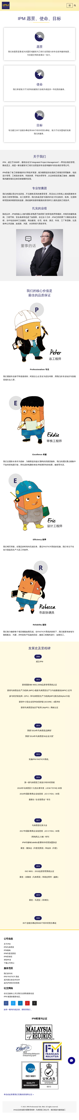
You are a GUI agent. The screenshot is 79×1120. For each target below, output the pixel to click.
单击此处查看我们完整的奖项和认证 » (19, 1095)
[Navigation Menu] (70, 5)
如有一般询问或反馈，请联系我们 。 (18, 1010)
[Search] (75, 5)
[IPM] (6, 5)
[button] (71, 1060)
